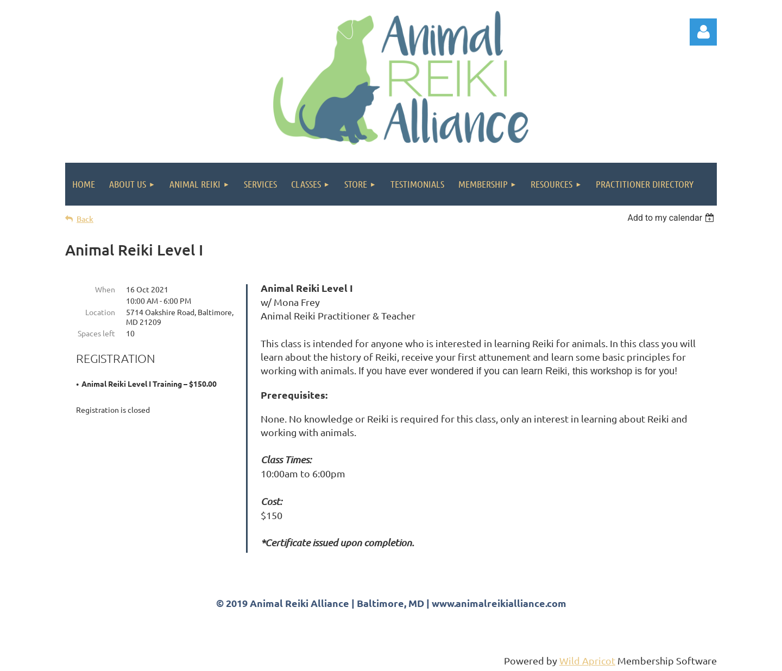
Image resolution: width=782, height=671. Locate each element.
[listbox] (672, 218)
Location (100, 312)
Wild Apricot (587, 660)
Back (85, 219)
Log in (703, 32)
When (105, 289)
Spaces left (96, 333)
